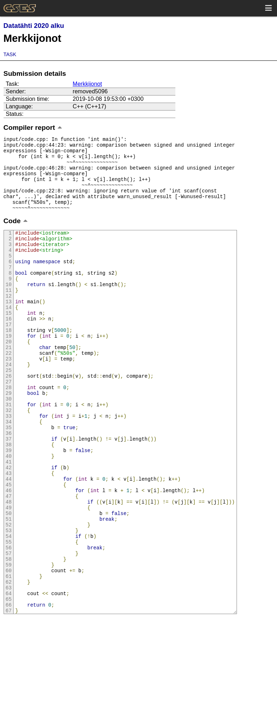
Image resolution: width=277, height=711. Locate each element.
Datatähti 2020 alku (34, 25)
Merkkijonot (87, 84)
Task (10, 54)
